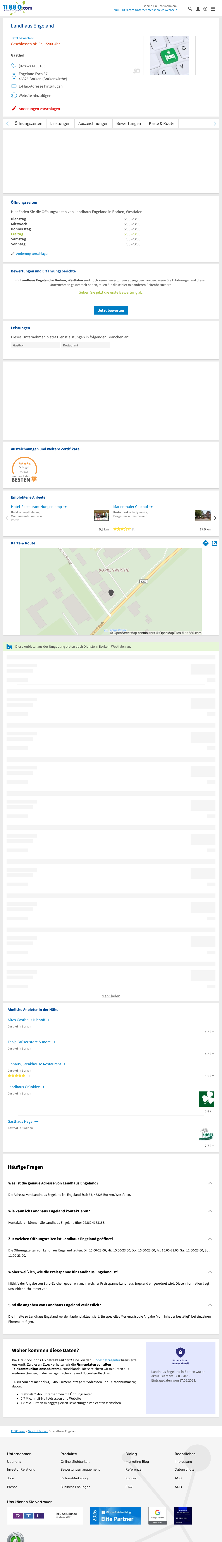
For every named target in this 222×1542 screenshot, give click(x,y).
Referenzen (134, 1469)
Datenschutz (184, 1469)
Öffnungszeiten (28, 123)
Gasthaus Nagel (21, 1121)
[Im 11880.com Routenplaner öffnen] (205, 542)
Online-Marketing (74, 1478)
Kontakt (132, 1478)
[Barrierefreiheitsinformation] (207, 8)
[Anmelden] (199, 8)
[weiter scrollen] (215, 123)
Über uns (14, 1461)
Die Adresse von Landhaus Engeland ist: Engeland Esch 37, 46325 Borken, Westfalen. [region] (69, 1194)
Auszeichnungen (93, 123)
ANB (178, 1487)
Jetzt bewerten (111, 310)
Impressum (183, 1461)
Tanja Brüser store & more (29, 1041)
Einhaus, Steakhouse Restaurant (34, 1063)
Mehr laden (111, 995)
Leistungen (60, 123)
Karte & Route (161, 123)
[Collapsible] (210, 1183)
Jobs (10, 1478)
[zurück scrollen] (7, 123)
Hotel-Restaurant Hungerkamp (36, 506)
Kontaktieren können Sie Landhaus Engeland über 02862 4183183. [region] (56, 1222)
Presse (12, 1487)
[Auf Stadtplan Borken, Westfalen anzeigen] (214, 542)
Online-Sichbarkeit (75, 1461)
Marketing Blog (137, 1461)
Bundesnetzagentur (105, 1360)
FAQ (129, 1487)
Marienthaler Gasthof (130, 506)
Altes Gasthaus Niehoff (26, 1019)
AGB (178, 1478)
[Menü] (215, 8)
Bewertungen (128, 123)
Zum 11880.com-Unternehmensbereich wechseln (145, 10)
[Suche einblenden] (192, 8)
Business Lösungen (75, 1487)
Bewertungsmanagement (80, 1469)
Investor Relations (21, 1469)
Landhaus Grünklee (24, 1086)
